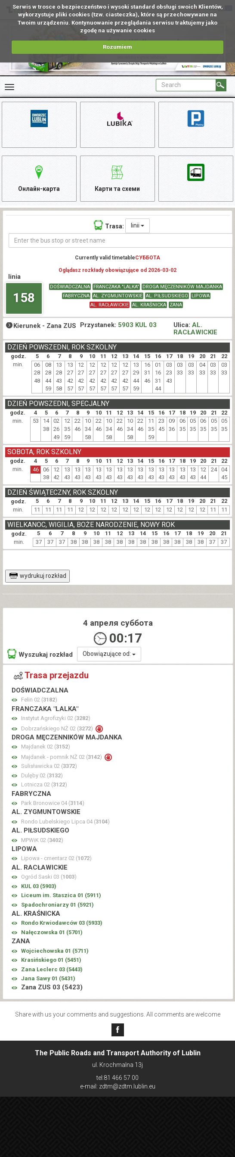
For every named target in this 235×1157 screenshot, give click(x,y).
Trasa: (109, 225)
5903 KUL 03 (137, 325)
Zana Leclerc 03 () (52, 969)
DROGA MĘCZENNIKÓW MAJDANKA (182, 287)
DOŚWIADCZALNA (70, 287)
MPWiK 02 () (42, 840)
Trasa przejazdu (51, 675)
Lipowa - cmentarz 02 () (56, 858)
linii (137, 225)
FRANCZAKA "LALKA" (116, 287)
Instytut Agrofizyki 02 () (55, 718)
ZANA (176, 305)
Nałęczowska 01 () (52, 932)
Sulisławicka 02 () (49, 766)
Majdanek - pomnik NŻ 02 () (62, 757)
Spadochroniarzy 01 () (57, 904)
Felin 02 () (39, 699)
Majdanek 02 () (45, 746)
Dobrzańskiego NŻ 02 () (57, 728)
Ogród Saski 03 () (49, 876)
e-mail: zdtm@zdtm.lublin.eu (117, 1086)
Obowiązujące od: (109, 653)
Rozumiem (117, 47)
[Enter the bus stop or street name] (121, 240)
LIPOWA (201, 296)
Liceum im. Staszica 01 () (61, 895)
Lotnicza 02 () (44, 784)
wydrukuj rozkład (37, 575)
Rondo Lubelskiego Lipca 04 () (65, 821)
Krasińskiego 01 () (51, 960)
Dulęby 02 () (42, 775)
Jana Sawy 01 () (48, 978)
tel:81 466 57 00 (117, 1077)
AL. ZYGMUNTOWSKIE (117, 296)
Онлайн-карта (39, 177)
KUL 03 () (38, 886)
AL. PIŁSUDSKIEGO (167, 296)
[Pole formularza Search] (186, 85)
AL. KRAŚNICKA (149, 305)
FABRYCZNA (76, 296)
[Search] (221, 85)
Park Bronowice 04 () (52, 803)
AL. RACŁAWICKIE (109, 305)
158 (24, 297)
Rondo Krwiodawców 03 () (61, 923)
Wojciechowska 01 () (55, 951)
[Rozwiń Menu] (9, 87)
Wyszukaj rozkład (40, 654)
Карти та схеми (117, 177)
